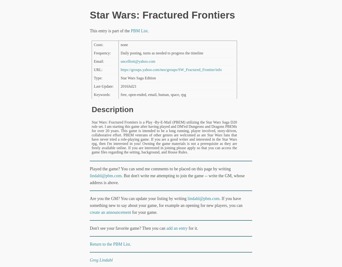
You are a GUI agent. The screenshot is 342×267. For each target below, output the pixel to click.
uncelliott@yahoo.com (138, 61)
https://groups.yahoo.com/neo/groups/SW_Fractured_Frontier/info (171, 70)
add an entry (177, 228)
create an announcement (110, 212)
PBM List (139, 31)
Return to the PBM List (110, 244)
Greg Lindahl (101, 260)
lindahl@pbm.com (106, 175)
